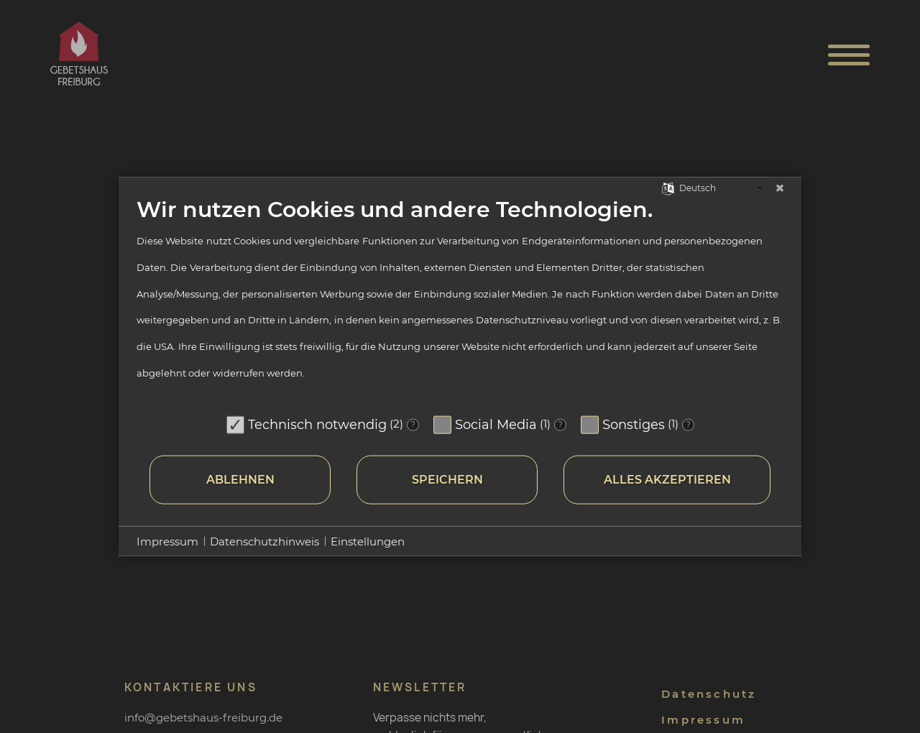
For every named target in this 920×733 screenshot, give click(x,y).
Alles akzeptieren (667, 480)
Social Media (496, 424)
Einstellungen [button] (368, 541)
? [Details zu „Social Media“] (560, 424)
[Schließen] (780, 188)
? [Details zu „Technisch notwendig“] (412, 424)
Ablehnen (240, 480)
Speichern (447, 480)
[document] (460, 302)
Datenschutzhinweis (264, 541)
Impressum (167, 541)
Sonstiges (633, 424)
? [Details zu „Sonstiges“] (688, 424)
